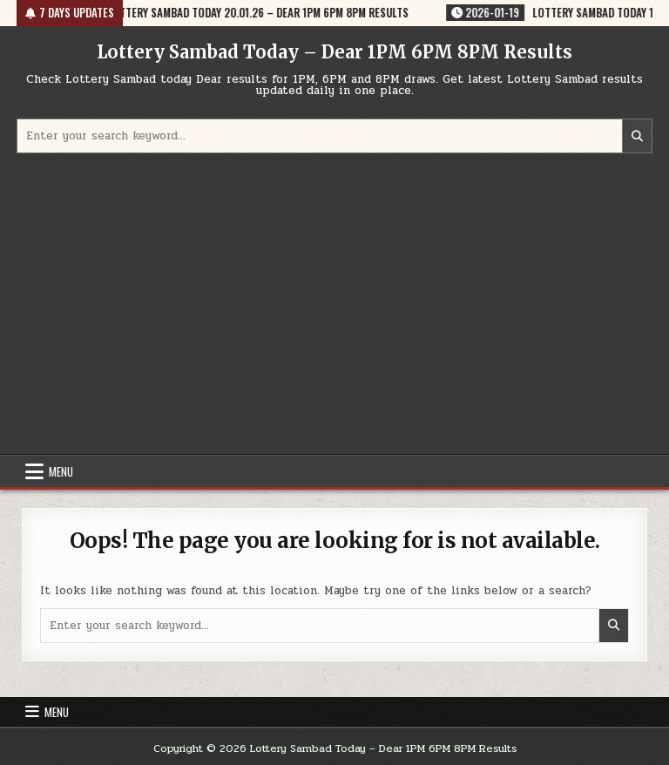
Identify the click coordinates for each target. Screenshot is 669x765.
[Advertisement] (334, 306)
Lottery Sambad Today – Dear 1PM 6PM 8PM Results (334, 52)
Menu (61, 471)
